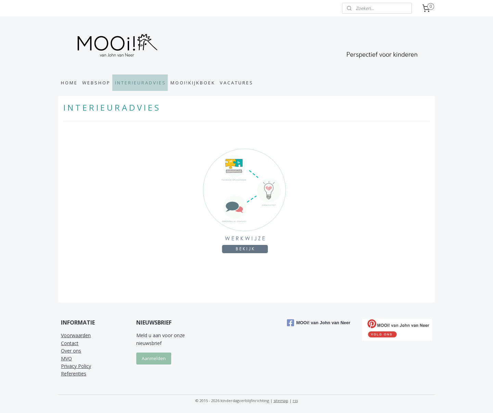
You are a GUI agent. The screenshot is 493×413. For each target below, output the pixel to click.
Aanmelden (154, 358)
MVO (66, 358)
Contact (69, 343)
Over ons (71, 350)
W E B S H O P (96, 83)
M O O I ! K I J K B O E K (192, 83)
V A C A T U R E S (236, 83)
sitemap (281, 400)
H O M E (69, 83)
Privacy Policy (76, 366)
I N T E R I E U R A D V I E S (140, 83)
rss (295, 400)
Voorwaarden (76, 335)
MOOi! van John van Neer (318, 323)
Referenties (73, 373)
